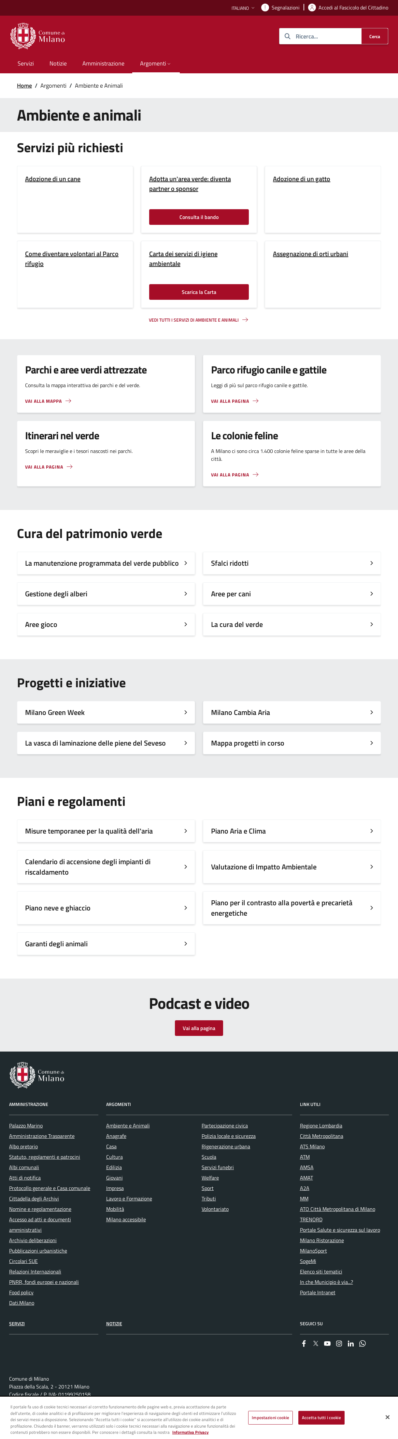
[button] (243, 8)
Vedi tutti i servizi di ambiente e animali (194, 319)
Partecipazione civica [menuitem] (225, 1125)
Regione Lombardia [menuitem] (321, 1125)
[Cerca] (375, 36)
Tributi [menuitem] (209, 1198)
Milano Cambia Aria (240, 712)
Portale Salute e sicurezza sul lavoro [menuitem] (340, 1230)
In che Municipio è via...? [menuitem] (326, 1282)
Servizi (17, 1323)
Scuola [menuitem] (209, 1157)
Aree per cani (231, 593)
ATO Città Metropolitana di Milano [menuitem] (337, 1209)
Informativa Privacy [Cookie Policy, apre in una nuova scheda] (190, 1432)
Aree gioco (41, 624)
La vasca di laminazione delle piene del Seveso (95, 743)
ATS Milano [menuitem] (312, 1146)
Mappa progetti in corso (247, 743)
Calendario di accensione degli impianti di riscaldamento (87, 867)
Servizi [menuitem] (26, 63)
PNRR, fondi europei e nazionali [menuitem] (44, 1282)
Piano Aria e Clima (238, 830)
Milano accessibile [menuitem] (126, 1219)
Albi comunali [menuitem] (24, 1167)
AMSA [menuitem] (307, 1167)
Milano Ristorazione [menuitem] (322, 1240)
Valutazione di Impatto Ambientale (264, 866)
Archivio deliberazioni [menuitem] (33, 1240)
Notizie (114, 1323)
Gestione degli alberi (56, 593)
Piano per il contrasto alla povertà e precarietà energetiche (281, 908)
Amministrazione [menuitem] (103, 63)
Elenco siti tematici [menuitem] (321, 1271)
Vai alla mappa (43, 401)
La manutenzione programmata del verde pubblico (102, 563)
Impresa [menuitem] (115, 1188)
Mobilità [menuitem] (115, 1209)
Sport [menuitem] (208, 1188)
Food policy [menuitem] (21, 1292)
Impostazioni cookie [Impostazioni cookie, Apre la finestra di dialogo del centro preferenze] (270, 1418)
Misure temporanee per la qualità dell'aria (89, 830)
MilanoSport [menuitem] (313, 1251)
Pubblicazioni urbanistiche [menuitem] (38, 1251)
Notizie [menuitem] (58, 63)
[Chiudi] (387, 1417)
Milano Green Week (55, 712)
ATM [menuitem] (305, 1157)
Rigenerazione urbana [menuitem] (226, 1146)
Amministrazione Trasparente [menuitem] (42, 1136)
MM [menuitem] (304, 1198)
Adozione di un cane (52, 179)
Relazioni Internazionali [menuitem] (35, 1271)
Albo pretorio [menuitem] (23, 1146)
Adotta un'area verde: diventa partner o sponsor (190, 184)
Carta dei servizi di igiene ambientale (183, 259)
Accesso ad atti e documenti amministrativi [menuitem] (40, 1224)
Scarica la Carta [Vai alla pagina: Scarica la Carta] (199, 292)
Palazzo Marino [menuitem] (26, 1125)
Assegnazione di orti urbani (310, 254)
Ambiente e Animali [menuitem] (128, 1125)
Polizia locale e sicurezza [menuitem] (229, 1136)
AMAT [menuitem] (306, 1178)
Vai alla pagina (199, 1028)
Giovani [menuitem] (114, 1178)
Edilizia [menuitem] (114, 1167)
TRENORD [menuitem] (311, 1219)
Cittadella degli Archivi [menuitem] (34, 1198)
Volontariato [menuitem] (215, 1209)
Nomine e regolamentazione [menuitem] (40, 1209)
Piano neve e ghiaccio (58, 907)
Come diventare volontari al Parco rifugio (72, 259)
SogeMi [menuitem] (308, 1261)
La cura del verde (237, 624)
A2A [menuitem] (304, 1188)
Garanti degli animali (56, 943)
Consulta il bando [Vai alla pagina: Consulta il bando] (199, 217)
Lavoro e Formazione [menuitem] (129, 1198)
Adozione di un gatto (301, 179)
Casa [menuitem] (111, 1146)
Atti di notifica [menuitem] (25, 1178)
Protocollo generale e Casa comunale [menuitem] (49, 1188)
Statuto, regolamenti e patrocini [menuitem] (44, 1157)
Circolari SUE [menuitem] (23, 1261)
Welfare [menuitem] (210, 1178)
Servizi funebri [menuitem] (218, 1167)
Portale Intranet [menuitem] (317, 1292)
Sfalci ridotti (230, 563)
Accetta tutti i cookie (321, 1418)
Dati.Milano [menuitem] (21, 1303)
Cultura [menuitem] (114, 1157)
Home (24, 85)
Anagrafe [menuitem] (116, 1136)
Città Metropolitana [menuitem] (321, 1136)
